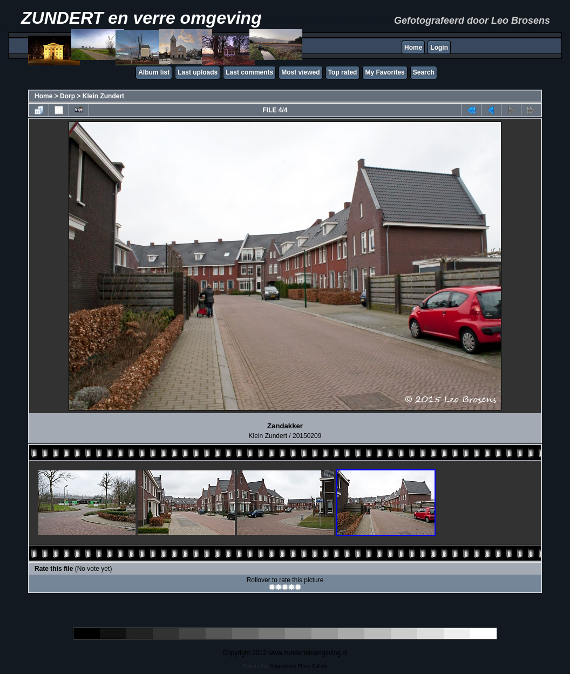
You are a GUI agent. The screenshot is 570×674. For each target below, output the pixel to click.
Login (439, 47)
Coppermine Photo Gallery (298, 666)
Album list (153, 72)
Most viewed (300, 72)
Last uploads (198, 72)
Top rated (342, 72)
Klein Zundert (103, 96)
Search (424, 72)
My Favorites (384, 72)
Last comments (249, 72)
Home (413, 47)
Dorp (67, 96)
